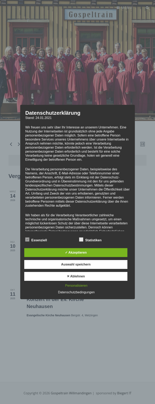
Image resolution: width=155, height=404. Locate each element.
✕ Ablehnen (76, 276)
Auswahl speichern (76, 264)
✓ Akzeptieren (76, 252)
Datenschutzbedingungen (76, 292)
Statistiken (90, 239)
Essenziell (36, 239)
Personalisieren (76, 285)
